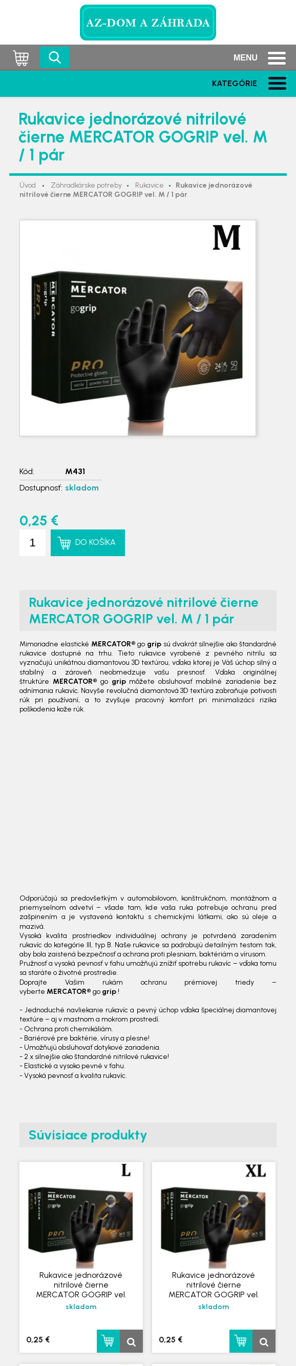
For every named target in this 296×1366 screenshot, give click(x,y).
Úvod (27, 185)
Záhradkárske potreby (86, 185)
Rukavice (149, 185)
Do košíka (95, 542)
